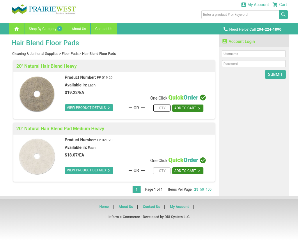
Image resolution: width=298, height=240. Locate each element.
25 (196, 189)
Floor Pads (70, 54)
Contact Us (103, 29)
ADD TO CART (187, 108)
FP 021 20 (105, 140)
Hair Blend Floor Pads (99, 54)
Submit (275, 74)
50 (202, 189)
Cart (279, 4)
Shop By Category (45, 28)
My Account (255, 4)
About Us (79, 29)
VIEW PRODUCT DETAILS (89, 107)
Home (104, 207)
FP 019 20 (105, 78)
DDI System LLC (177, 217)
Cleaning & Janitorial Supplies (35, 54)
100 (209, 189)
